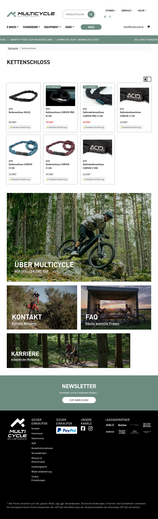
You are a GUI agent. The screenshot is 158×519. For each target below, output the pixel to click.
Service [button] (126, 10)
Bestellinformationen (42, 448)
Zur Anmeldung (79, 400)
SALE (91, 27)
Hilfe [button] (141, 10)
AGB (33, 443)
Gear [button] (68, 27)
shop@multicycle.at (133, 26)
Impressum (37, 433)
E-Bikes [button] (11, 27)
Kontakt (35, 428)
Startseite (13, 48)
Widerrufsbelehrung (41, 471)
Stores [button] (110, 10)
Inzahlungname (39, 466)
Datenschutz (37, 438)
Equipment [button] (51, 27)
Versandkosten (39, 453)
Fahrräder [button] (30, 27)
